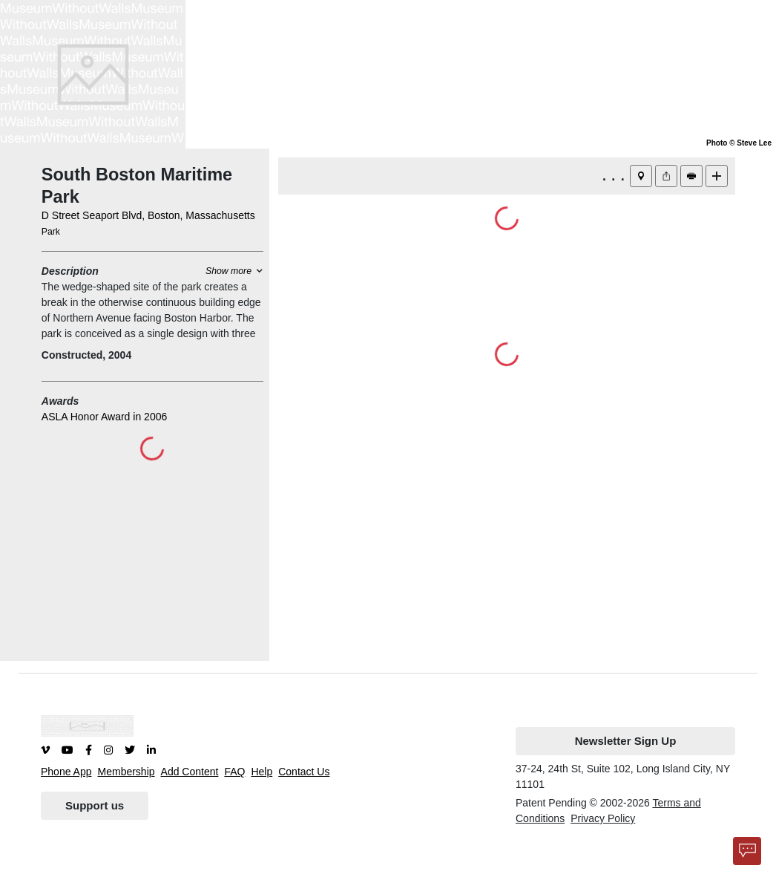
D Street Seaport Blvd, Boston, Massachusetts (148, 215)
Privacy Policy (603, 818)
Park (51, 231)
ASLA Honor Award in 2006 (104, 417)
